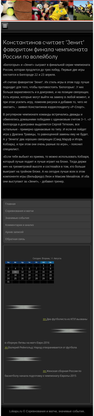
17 (8, 275)
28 (36, 278)
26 (22, 278)
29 (43, 278)
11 (15, 272)
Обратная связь (15, 239)
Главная (10, 204)
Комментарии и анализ (19, 225)
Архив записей (14, 232)
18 (15, 275)
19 (22, 275)
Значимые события (17, 218)
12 (22, 272)
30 (50, 278)
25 (15, 278)
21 (36, 275)
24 (8, 278)
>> (44, 319)
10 (8, 272)
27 (29, 278)
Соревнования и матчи (19, 211)
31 (8, 282)
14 (36, 272)
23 (50, 275)
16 (50, 272)
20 (29, 275)
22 (43, 275)
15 (43, 272)
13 (29, 272)
